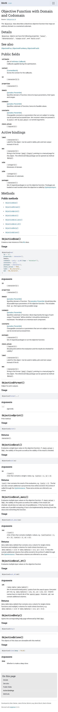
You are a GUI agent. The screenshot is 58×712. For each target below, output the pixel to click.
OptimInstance (20, 488)
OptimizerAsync (50, 187)
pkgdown (13, 707)
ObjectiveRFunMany (19, 48)
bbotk (4, 3)
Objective (5, 252)
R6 (24, 242)
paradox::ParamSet (14, 93)
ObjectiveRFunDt (33, 48)
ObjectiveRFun (6, 48)
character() (12, 86)
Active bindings (8, 690)
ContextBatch (12, 70)
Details (5, 680)
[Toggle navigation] (53, 3)
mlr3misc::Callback (18, 61)
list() (10, 473)
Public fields (7, 687)
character (17, 256)
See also (6, 683)
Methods (6, 694)
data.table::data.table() (17, 587)
